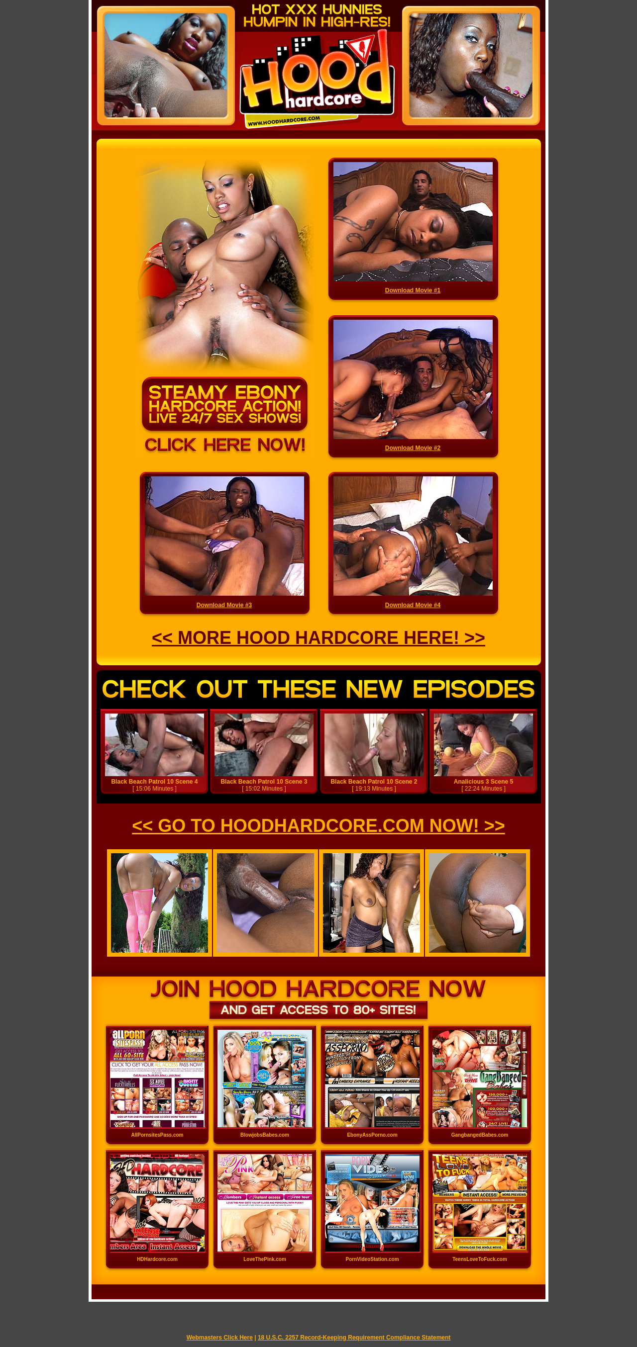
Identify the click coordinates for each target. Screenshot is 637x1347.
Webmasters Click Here (220, 1337)
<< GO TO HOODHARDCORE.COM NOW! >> (318, 825)
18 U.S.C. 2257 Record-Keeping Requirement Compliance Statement (354, 1337)
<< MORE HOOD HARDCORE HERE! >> (318, 638)
